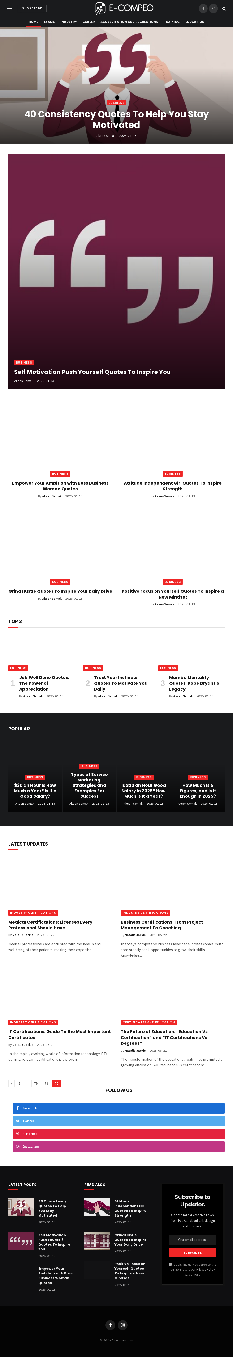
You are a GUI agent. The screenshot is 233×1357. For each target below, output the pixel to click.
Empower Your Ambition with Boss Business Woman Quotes (60, 486)
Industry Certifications (33, 912)
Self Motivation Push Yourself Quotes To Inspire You (92, 372)
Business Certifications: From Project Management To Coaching (162, 925)
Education (195, 22)
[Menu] (9, 8)
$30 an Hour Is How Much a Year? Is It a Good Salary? (35, 791)
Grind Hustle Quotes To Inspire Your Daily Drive (60, 591)
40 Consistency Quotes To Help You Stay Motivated (116, 119)
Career (88, 22)
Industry (68, 22)
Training (172, 22)
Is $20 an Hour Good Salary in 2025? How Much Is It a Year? (143, 791)
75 (36, 1083)
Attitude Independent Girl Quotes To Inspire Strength (173, 486)
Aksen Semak (106, 136)
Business (116, 103)
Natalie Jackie (22, 935)
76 (46, 1083)
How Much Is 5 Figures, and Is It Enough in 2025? (198, 791)
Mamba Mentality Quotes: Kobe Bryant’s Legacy (194, 683)
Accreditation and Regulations (129, 22)
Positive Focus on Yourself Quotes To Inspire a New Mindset (173, 594)
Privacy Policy (205, 1269)
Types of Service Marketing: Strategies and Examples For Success (89, 785)
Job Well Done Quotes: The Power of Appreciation (44, 683)
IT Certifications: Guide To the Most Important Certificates (59, 1034)
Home (33, 22)
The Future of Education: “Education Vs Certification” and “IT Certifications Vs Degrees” (164, 1037)
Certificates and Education (149, 1022)
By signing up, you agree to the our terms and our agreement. (192, 1270)
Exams (49, 22)
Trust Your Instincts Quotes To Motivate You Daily (120, 683)
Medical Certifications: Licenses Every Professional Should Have (50, 925)
